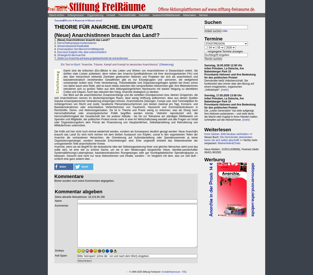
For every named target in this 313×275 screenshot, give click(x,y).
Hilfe (225, 31)
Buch (77, 64)
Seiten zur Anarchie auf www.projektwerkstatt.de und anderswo (92, 58)
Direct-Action (56, 15)
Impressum (175, 272)
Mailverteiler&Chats (229, 143)
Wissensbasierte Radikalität (73, 46)
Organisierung (95, 15)
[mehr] (224, 89)
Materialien (189, 15)
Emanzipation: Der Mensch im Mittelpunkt (80, 49)
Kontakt (165, 272)
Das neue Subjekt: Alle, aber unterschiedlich (81, 52)
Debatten (144, 15)
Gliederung (166, 64)
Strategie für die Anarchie (71, 55)
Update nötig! (94, 20)
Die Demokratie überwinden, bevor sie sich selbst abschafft (228, 139)
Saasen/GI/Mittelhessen (166, 15)
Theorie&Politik (127, 15)
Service (203, 15)
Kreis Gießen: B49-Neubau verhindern (226, 134)
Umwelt (111, 15)
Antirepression (75, 15)
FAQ (184, 272)
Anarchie (80, 20)
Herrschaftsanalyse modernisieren (76, 43)
